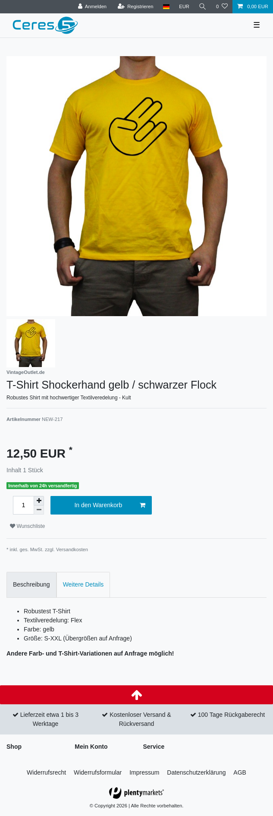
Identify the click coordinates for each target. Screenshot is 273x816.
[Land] (166, 6)
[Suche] (202, 6)
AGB (239, 772)
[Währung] (184, 6)
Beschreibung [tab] (31, 584)
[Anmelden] (92, 6)
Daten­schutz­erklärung (196, 772)
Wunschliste (27, 526)
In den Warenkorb (109, 505)
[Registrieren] (135, 6)
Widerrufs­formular (98, 772)
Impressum (144, 772)
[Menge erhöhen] (39, 500)
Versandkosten (72, 549)
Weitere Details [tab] (83, 584)
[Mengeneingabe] (23, 505)
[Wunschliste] (221, 6)
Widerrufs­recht (46, 772)
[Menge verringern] (39, 510)
